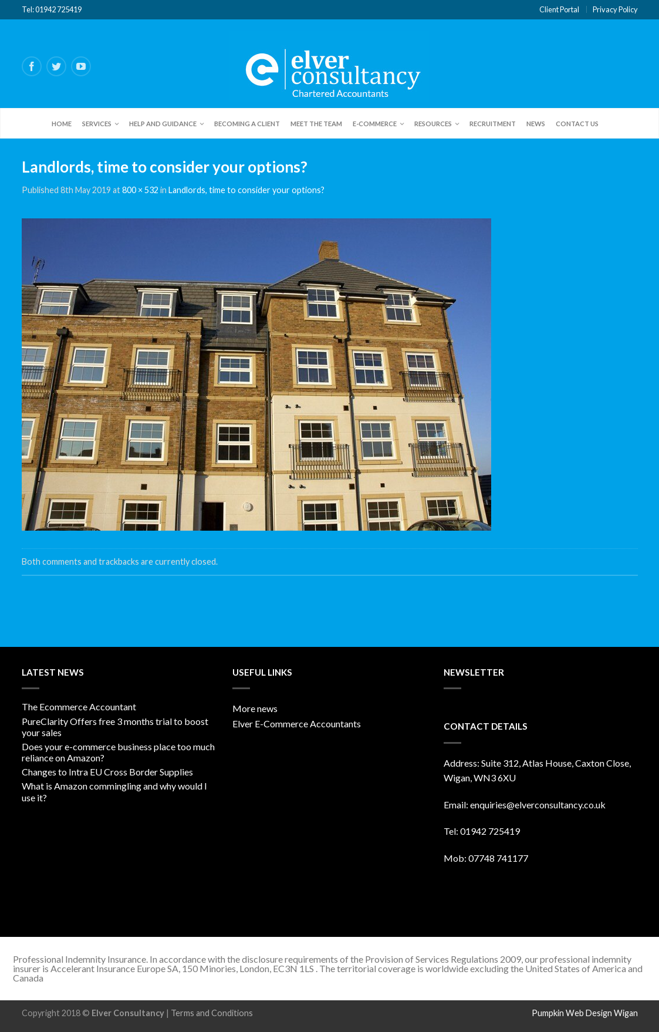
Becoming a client (247, 123)
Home (62, 123)
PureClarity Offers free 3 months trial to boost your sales (115, 727)
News (535, 123)
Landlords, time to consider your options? (246, 190)
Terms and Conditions (212, 1013)
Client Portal (559, 9)
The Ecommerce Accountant (79, 706)
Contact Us (577, 123)
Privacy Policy (615, 9)
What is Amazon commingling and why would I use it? (114, 791)
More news (255, 708)
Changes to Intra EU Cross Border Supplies (107, 771)
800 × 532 (140, 190)
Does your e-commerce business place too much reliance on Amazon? (118, 752)
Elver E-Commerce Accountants (296, 723)
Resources (433, 123)
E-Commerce (375, 123)
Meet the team (316, 123)
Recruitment (492, 123)
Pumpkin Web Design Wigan (585, 1013)
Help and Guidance (163, 123)
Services (96, 123)
